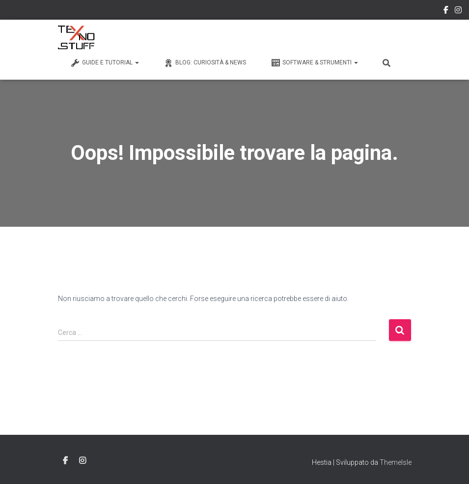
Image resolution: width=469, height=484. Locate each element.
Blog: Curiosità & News (205, 63)
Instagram (458, 11)
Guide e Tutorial (104, 63)
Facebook (445, 11)
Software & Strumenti (314, 63)
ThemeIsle (396, 462)
